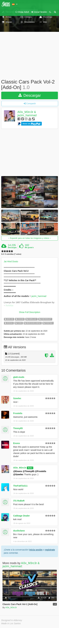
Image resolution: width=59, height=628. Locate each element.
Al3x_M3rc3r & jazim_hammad (27, 114)
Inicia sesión (36, 549)
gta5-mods (18, 377)
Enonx (16, 443)
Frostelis (17, 413)
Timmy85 (18, 428)
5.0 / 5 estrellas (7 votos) (11, 254)
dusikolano (19, 530)
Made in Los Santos (11, 623)
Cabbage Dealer (21, 515)
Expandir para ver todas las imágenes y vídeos (29, 238)
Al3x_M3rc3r (19, 467)
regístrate (50, 549)
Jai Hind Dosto (11, 261)
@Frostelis (40, 471)
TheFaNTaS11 (20, 486)
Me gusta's (29, 247)
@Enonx (17, 471)
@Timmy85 (28, 471)
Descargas (12, 247)
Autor (30, 468)
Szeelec (17, 398)
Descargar (29, 95)
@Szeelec (18, 474)
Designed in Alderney (11, 620)
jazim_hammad (38, 296)
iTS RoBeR (18, 500)
